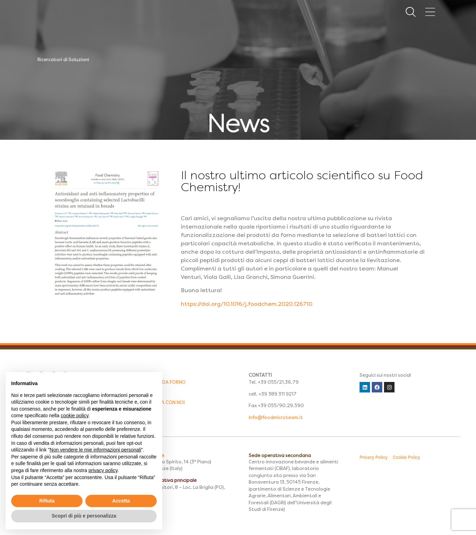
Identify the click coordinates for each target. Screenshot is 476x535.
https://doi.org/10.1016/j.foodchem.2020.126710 (246, 304)
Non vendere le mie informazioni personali (95, 450)
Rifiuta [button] (47, 501)
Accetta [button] (121, 501)
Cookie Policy (406, 457)
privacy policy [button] (103, 470)
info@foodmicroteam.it (276, 417)
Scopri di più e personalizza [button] (84, 516)
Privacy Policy (374, 457)
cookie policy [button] (74, 415)
